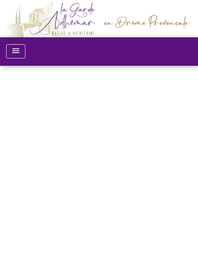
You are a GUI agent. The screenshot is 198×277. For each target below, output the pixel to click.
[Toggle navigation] (15, 51)
